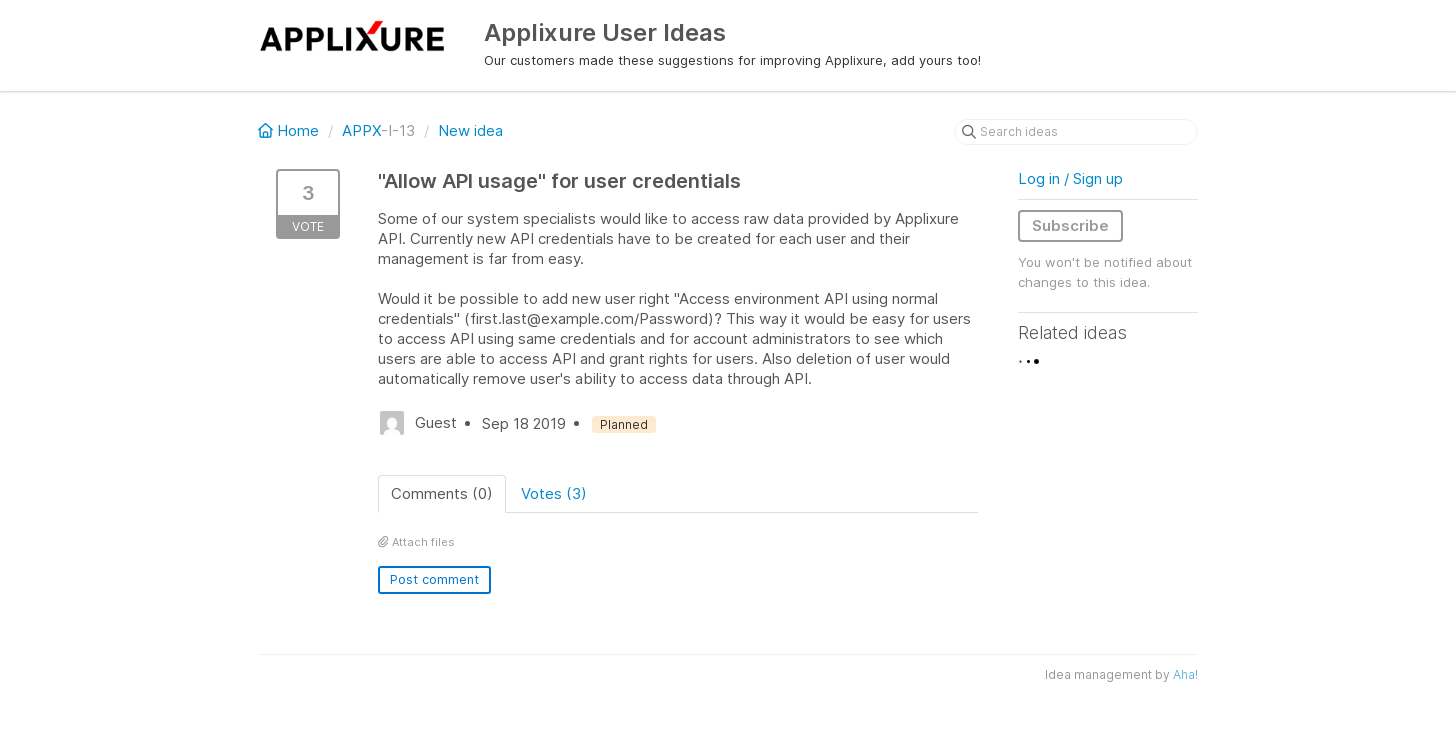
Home (290, 130)
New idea (470, 130)
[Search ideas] (1076, 132)
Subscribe (1070, 225)
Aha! (1185, 674)
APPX (361, 130)
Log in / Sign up (1070, 178)
